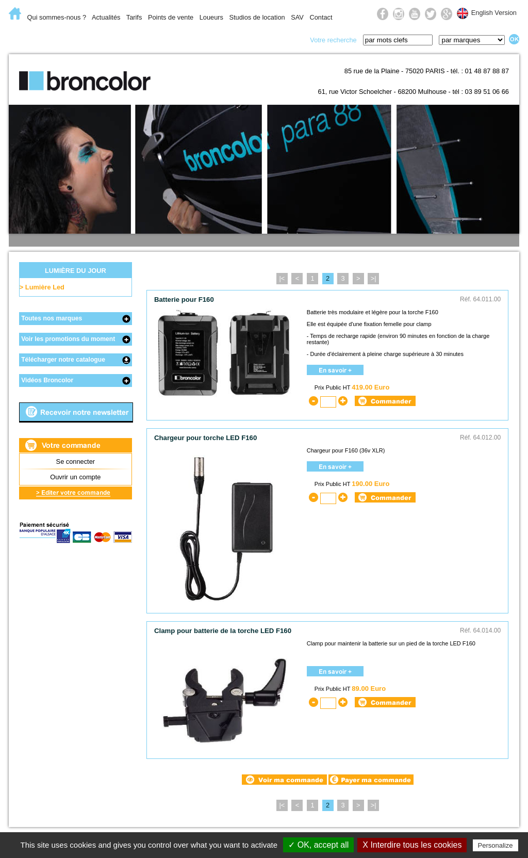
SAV (297, 17)
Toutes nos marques (51, 318)
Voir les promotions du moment (68, 339)
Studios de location (257, 17)
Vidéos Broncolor (47, 380)
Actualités (106, 17)
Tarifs (134, 17)
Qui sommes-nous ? (57, 17)
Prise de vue (265, 39)
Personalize (495, 845)
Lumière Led (44, 287)
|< (282, 278)
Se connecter (75, 461)
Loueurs (211, 17)
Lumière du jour (192, 39)
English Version (494, 13)
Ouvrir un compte (75, 477)
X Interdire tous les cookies (411, 844)
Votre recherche (333, 40)
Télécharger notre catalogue (63, 359)
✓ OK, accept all (318, 844)
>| (373, 278)
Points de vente (170, 17)
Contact (320, 17)
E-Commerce (42, 39)
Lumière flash (111, 39)
